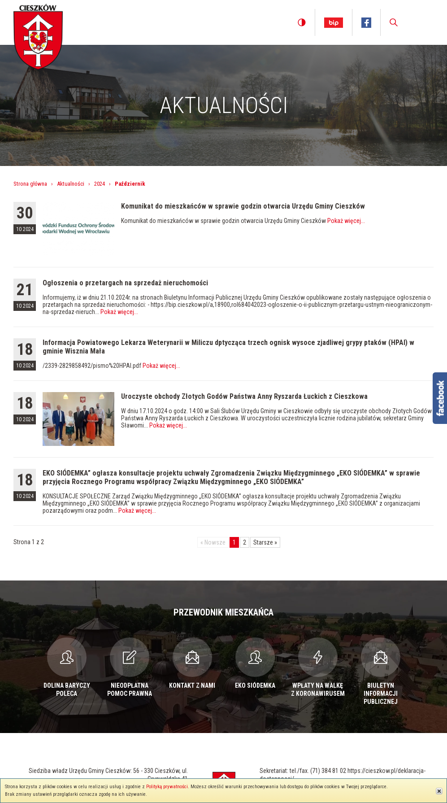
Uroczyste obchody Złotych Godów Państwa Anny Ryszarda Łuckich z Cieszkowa (244, 396)
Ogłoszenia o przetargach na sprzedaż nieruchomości (125, 283)
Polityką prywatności (167, 787)
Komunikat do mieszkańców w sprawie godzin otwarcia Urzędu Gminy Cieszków (243, 206)
